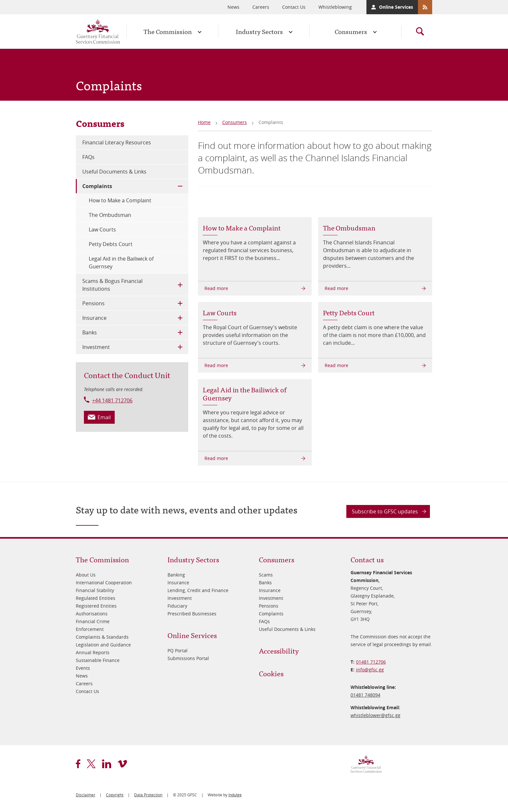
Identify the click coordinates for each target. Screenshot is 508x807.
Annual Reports (93, 652)
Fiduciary (177, 606)
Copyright (114, 794)
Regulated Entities (95, 598)
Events (83, 668)
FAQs (88, 157)
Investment (96, 347)
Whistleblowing (335, 7)
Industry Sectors (259, 31)
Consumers (351, 31)
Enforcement (90, 629)
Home (204, 122)
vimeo (122, 764)
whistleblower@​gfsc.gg (375, 715)
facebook (78, 763)
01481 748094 (365, 695)
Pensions (93, 303)
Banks (89, 332)
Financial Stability (95, 590)
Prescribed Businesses (191, 614)
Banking (176, 575)
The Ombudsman (110, 215)
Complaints (97, 186)
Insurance (94, 317)
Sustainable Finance (98, 660)
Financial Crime (93, 621)
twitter (91, 763)
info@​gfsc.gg (370, 670)
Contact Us (294, 7)
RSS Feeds (425, 7)
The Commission (168, 31)
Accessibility (279, 650)
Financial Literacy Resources (116, 142)
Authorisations (92, 614)
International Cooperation (104, 582)
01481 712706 (371, 662)
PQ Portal (177, 650)
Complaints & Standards (102, 637)
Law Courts (102, 229)
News (233, 7)
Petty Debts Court (111, 244)
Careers (260, 7)
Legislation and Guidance (103, 645)
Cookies (271, 673)
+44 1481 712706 (112, 400)
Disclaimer (85, 794)
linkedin (106, 763)
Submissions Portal (188, 658)
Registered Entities (96, 606)
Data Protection (148, 794)
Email (104, 417)
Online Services (396, 7)
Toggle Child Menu (180, 186)
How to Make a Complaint (120, 200)
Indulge (235, 794)
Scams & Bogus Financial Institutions (112, 284)
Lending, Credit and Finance (197, 590)
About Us (86, 575)
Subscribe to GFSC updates (385, 511)
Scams (266, 575)
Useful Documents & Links (114, 171)
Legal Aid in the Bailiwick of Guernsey (121, 262)
